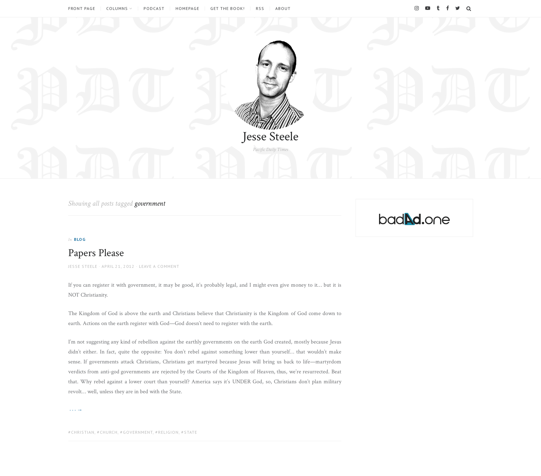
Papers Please (96, 253)
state (190, 432)
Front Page (81, 8)
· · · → (75, 410)
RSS (260, 8)
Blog (80, 239)
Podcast (154, 8)
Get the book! (227, 8)
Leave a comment (159, 266)
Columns (117, 8)
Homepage (187, 8)
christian (82, 432)
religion (168, 432)
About (283, 8)
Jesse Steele (270, 136)
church (109, 432)
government (138, 432)
